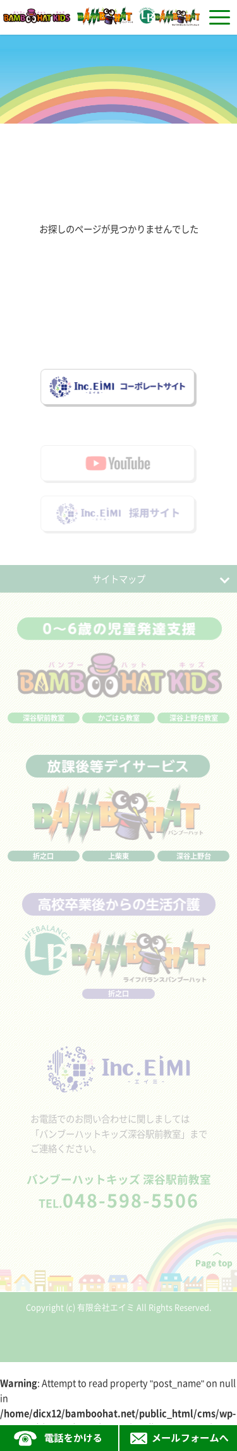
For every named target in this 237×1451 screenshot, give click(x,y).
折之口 (43, 863)
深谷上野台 (193, 863)
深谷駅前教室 (43, 725)
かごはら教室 (119, 725)
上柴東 (118, 863)
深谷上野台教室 (193, 725)
